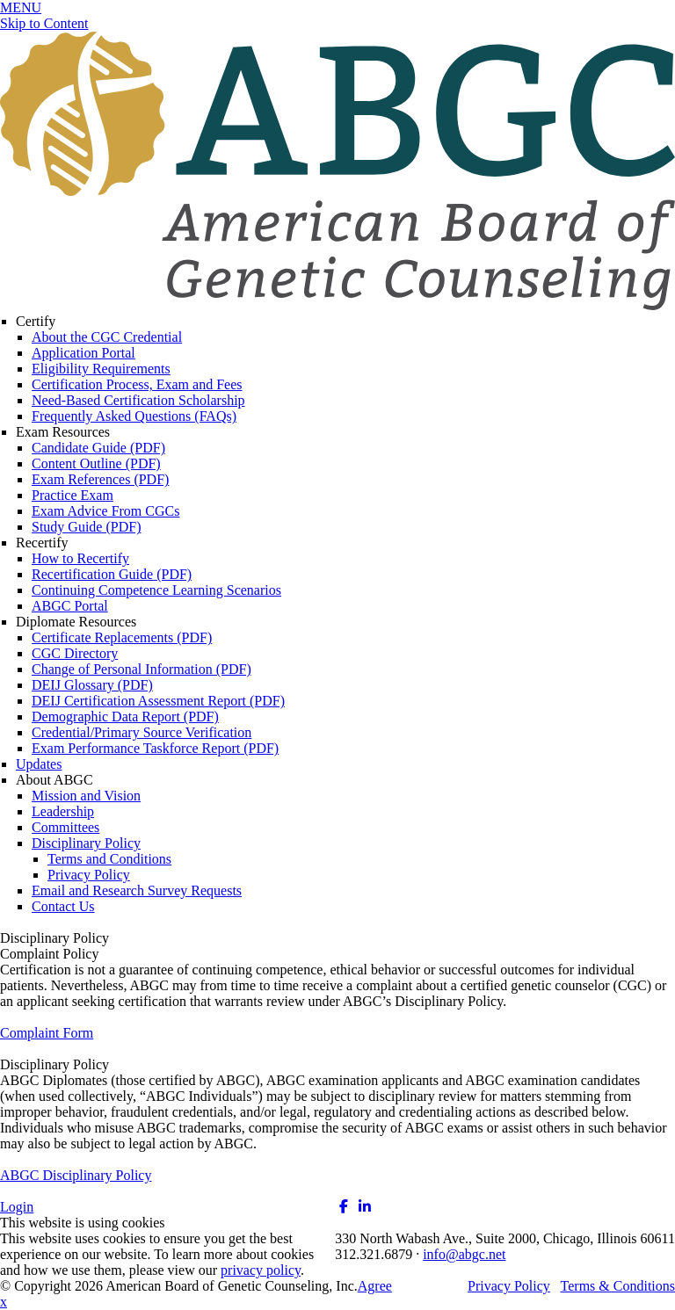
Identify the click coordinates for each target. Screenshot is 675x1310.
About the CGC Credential (107, 336)
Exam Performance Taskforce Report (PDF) (155, 748)
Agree (375, 1285)
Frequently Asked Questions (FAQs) (134, 416)
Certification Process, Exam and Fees (137, 384)
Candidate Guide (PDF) (98, 447)
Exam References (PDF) (100, 479)
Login (16, 1206)
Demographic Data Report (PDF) (125, 716)
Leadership (63, 811)
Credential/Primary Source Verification (141, 732)
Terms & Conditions (618, 1285)
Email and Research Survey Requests (137, 890)
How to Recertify (80, 558)
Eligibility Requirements (101, 368)
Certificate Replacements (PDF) (122, 637)
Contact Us (63, 906)
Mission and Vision (86, 795)
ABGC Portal (70, 605)
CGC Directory (75, 653)
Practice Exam (72, 495)
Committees (65, 827)
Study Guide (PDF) (86, 526)
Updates (39, 763)
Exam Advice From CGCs (105, 510)
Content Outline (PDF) (96, 463)
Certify (35, 321)
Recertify (42, 542)
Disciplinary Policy (86, 843)
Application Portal (83, 352)
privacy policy (261, 1270)
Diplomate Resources (76, 621)
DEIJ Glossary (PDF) (92, 684)
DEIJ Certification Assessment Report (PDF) (158, 700)
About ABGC (54, 779)
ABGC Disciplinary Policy (75, 1175)
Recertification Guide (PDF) (112, 574)
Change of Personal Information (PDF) (141, 669)
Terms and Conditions (109, 858)
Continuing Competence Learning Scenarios (156, 590)
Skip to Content (44, 23)
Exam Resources (63, 431)
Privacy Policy (88, 874)
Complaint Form (46, 1032)
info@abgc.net (464, 1254)
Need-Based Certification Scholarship (138, 400)
